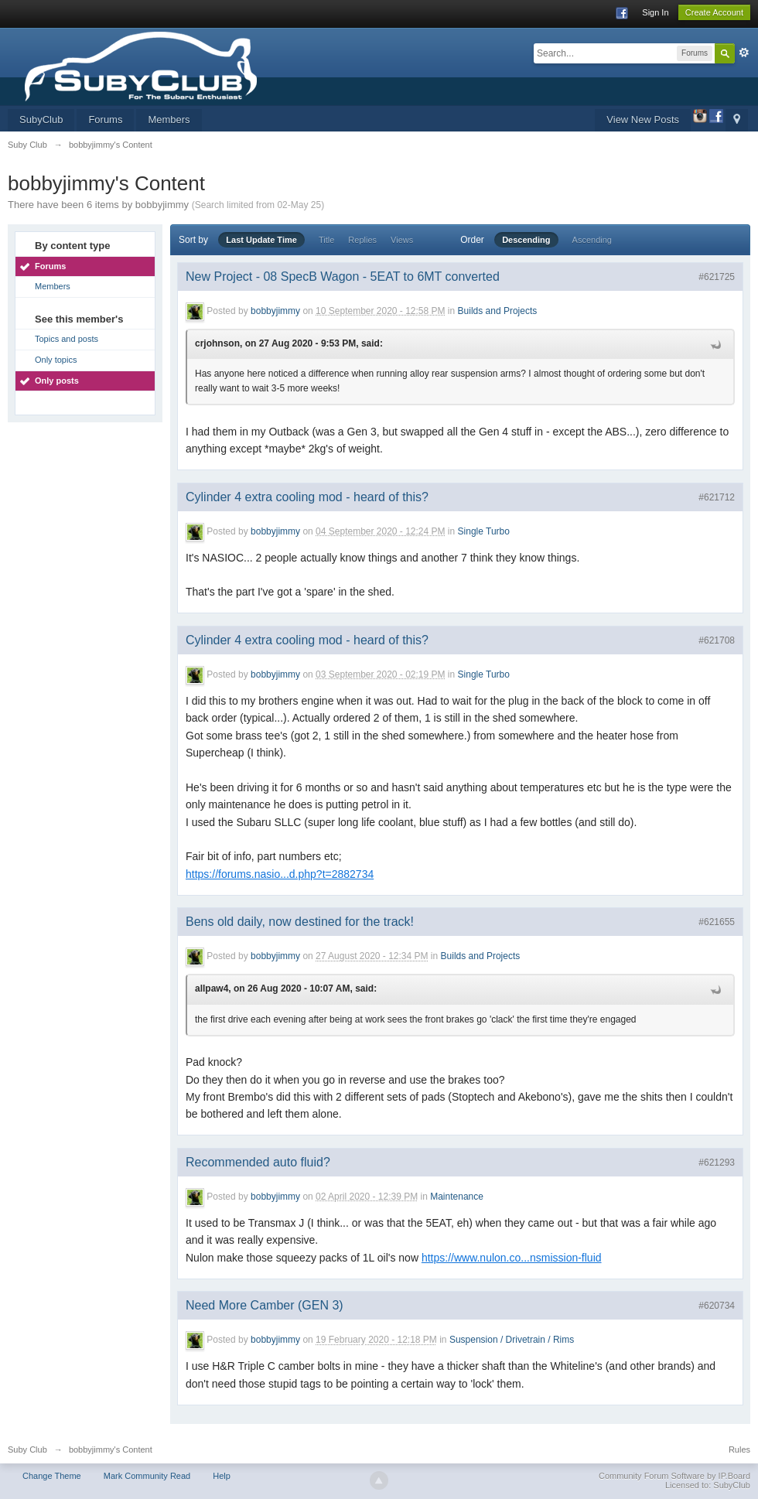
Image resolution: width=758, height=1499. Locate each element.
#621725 (716, 276)
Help (221, 1475)
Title (326, 239)
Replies (362, 239)
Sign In (655, 12)
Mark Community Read (147, 1475)
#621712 (716, 497)
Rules (739, 1449)
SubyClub (41, 119)
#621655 (716, 922)
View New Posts (642, 119)
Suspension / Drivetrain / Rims (511, 1339)
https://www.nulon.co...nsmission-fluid (512, 1257)
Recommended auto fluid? (258, 1162)
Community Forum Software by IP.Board (674, 1475)
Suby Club (27, 1449)
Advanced (744, 52)
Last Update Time (261, 239)
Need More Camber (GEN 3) (264, 1305)
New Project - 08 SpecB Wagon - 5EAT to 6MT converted (343, 276)
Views (402, 239)
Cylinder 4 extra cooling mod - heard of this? (307, 497)
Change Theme (51, 1475)
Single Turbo (484, 531)
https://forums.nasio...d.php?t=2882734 (280, 874)
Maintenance (456, 1196)
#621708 (716, 640)
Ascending (592, 239)
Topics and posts (66, 338)
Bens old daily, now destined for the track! (300, 921)
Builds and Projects (498, 311)
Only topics (56, 359)
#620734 (716, 1305)
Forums (105, 119)
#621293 (716, 1162)
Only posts (57, 380)
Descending (526, 239)
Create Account (714, 12)
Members (169, 119)
